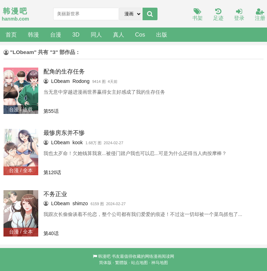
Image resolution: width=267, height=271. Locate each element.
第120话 (52, 172)
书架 (197, 15)
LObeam (60, 81)
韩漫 (33, 34)
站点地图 (139, 262)
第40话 (51, 233)
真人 (118, 34)
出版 (161, 34)
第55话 (51, 111)
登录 (239, 15)
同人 (96, 34)
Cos (140, 34)
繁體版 (121, 262)
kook (77, 142)
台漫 (55, 34)
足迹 (218, 15)
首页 (11, 34)
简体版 (105, 262)
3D (76, 34)
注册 (260, 15)
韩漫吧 (104, 256)
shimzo (80, 203)
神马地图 (159, 262)
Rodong (80, 81)
